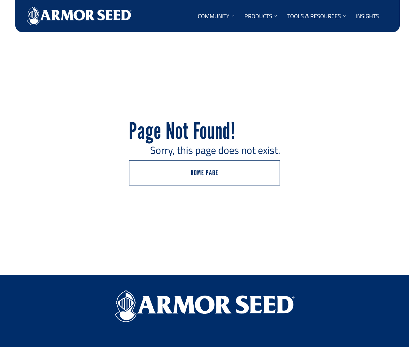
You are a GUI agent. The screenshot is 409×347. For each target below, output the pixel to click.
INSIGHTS (367, 16)
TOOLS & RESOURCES (316, 16)
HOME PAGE (204, 172)
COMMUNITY (216, 16)
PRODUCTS (261, 16)
